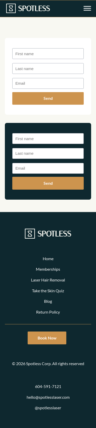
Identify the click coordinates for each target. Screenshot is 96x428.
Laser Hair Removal (48, 279)
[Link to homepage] (28, 9)
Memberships (48, 269)
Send (48, 98)
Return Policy (48, 311)
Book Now (47, 337)
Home (48, 258)
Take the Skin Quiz (48, 290)
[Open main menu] (87, 8)
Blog (48, 301)
